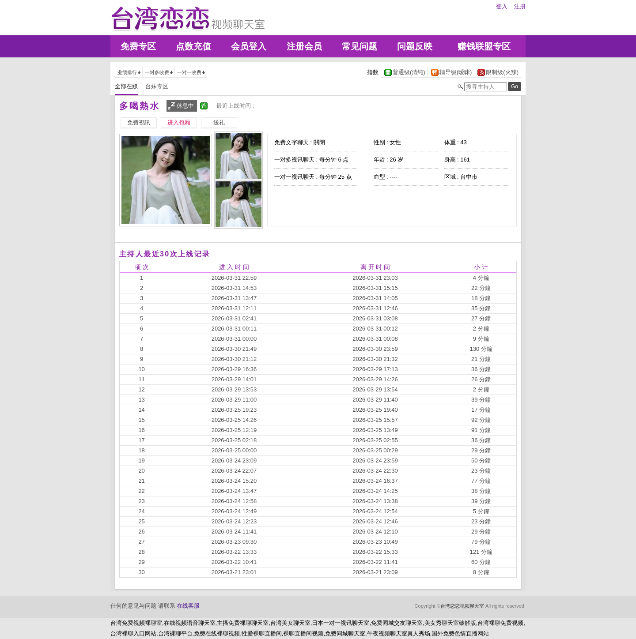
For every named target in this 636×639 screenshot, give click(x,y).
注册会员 (304, 46)
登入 (501, 6)
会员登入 (248, 46)
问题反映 (414, 46)
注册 (520, 6)
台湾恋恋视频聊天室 (462, 606)
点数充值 (193, 46)
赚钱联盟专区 (484, 46)
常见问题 (359, 46)
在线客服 (188, 605)
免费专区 (138, 46)
